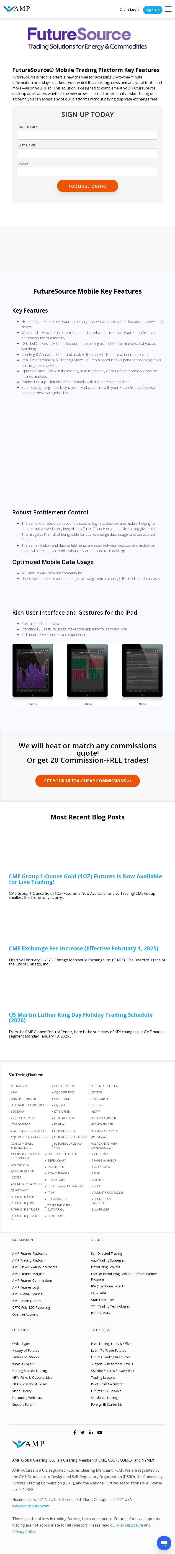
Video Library (21, 1391)
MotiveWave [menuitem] (99, 1137)
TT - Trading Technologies (110, 1306)
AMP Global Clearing (27, 1294)
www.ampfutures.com (30, 1505)
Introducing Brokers (105, 1267)
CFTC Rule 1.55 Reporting (31, 1307)
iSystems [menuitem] (97, 1105)
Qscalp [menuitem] (16, 1177)
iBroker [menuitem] (96, 1092)
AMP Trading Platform (28, 1260)
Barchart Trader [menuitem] (23, 1099)
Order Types (21, 1343)
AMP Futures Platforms (29, 1253)
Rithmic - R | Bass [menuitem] (23, 1203)
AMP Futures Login (26, 1287)
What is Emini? (22, 1364)
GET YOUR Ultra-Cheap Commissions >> (88, 781)
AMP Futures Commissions (32, 1280)
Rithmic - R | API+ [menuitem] (22, 1197)
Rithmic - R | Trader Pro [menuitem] (25, 1218)
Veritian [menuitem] (97, 1180)
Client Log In (129, 9)
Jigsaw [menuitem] (95, 1111)
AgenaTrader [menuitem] (20, 1086)
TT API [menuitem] (51, 1193)
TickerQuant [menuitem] (56, 1216)
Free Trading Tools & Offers (111, 1343)
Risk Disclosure (130, 1525)
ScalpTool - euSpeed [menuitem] (62, 1154)
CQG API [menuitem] (59, 1105)
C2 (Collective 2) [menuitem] (22, 1118)
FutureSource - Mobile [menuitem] (71, 1137)
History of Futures (25, 1350)
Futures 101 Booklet (106, 1391)
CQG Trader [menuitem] (63, 1099)
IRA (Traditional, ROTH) (108, 1286)
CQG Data (98, 1293)
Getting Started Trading (29, 1370)
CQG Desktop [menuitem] (20, 1124)
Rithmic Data (100, 1313)
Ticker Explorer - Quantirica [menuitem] (59, 1207)
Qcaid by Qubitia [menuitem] (22, 1171)
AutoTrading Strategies (108, 1260)
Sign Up (153, 10)
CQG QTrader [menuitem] (64, 1086)
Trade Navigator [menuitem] (104, 1160)
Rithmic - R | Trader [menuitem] (25, 1209)
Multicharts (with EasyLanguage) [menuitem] (104, 1146)
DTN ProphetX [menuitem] (64, 1118)
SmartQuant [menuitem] (56, 1167)
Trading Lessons (103, 1377)
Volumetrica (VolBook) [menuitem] (101, 1201)
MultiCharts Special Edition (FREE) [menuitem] (25, 1156)
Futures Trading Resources (111, 1357)
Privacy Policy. (24, 1531)
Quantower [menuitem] (20, 1190)
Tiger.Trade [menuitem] (100, 1154)
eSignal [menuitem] (59, 1124)
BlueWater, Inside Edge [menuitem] (28, 1105)
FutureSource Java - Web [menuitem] (69, 1146)
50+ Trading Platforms (26, 1074)
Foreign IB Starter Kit (106, 1404)
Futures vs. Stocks (25, 1357)
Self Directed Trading (106, 1253)
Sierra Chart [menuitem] (56, 1160)
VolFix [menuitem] (96, 1186)
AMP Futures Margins (28, 1274)
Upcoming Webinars (27, 1397)
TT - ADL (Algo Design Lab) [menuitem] (65, 1186)
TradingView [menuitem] (101, 1167)
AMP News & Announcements (34, 1267)
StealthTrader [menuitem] (58, 1173)
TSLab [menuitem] (96, 1173)
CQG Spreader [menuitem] (64, 1092)
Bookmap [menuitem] (17, 1111)
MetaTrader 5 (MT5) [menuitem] (104, 1131)
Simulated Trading (104, 1397)
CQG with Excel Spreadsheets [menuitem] (22, 1146)
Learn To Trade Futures (108, 1350)
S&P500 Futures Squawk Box (112, 1370)
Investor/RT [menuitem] (99, 1099)
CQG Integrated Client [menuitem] (27, 1131)
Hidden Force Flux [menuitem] (104, 1086)
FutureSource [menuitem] (65, 1131)
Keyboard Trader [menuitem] (103, 1118)
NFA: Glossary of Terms (30, 1384)
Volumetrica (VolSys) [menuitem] (107, 1193)
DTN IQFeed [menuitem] (62, 1111)
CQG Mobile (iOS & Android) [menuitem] (30, 1137)
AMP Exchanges (103, 1299)
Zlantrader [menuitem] (100, 1209)
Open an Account (25, 1314)
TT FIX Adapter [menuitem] (57, 1199)
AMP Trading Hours (26, 1301)
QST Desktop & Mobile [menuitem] (27, 1184)
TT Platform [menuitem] (56, 1180)
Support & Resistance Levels (112, 1364)
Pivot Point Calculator (107, 1384)
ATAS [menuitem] (14, 1092)
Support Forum (23, 1404)
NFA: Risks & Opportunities (32, 1377)
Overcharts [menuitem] (20, 1165)
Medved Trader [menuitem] (102, 1124)
